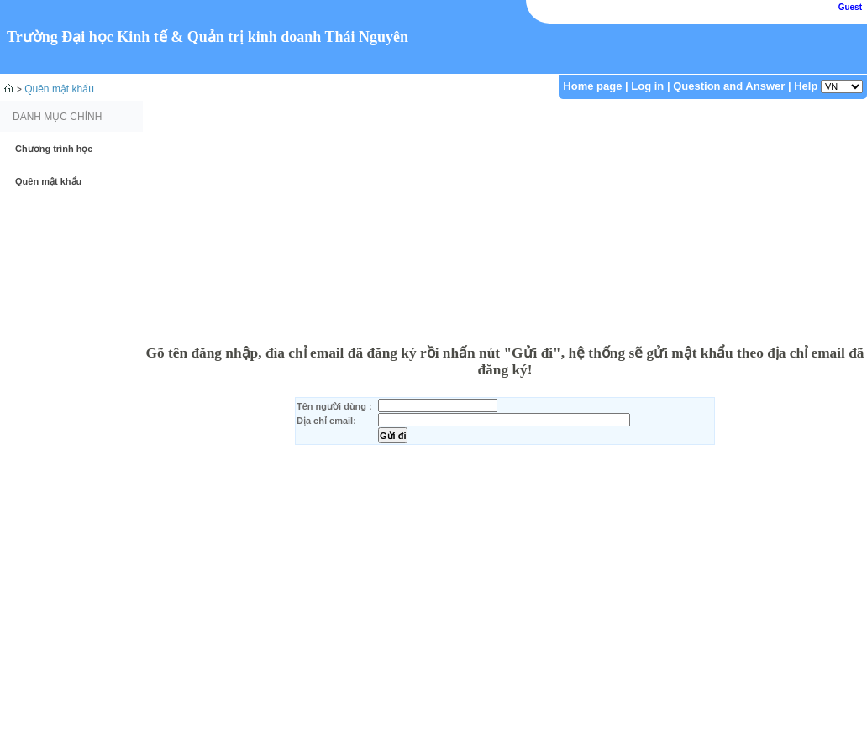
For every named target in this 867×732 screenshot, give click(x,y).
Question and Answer (729, 86)
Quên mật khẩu (59, 89)
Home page (592, 86)
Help (805, 86)
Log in (647, 86)
